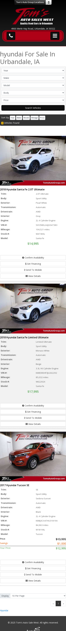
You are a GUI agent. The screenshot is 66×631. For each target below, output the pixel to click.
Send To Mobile (33, 269)
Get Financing (33, 263)
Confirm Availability (33, 257)
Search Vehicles (33, 107)
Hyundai (4, 610)
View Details (33, 276)
